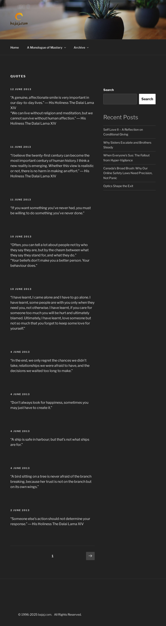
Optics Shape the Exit (118, 186)
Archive (81, 47)
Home (14, 47)
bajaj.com (44, 614)
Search (108, 90)
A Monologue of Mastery (47, 47)
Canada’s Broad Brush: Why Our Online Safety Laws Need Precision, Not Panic (127, 173)
